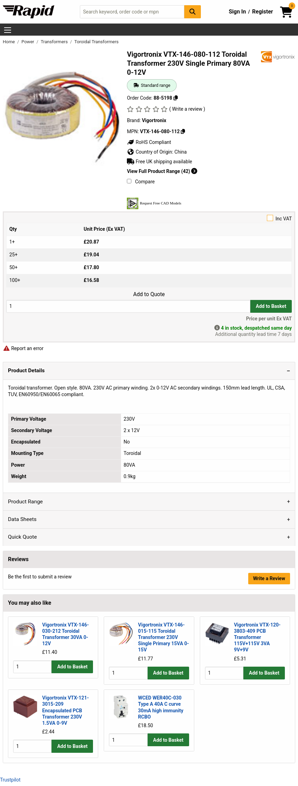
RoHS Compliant (149, 142)
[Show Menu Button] (7, 30)
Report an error (23, 348)
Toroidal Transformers (96, 41)
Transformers (55, 41)
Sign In (237, 11)
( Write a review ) (187, 109)
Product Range (25, 502)
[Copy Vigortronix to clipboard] (183, 131)
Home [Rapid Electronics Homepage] (9, 41)
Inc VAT (149, 218)
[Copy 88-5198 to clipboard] (175, 97)
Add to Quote (149, 294)
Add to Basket (271, 306)
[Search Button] (192, 11)
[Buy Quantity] (128, 306)
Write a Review (269, 578)
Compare (141, 181)
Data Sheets (22, 519)
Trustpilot (10, 780)
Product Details (26, 370)
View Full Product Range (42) (162, 171)
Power (28, 41)
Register (262, 11)
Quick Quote (22, 537)
